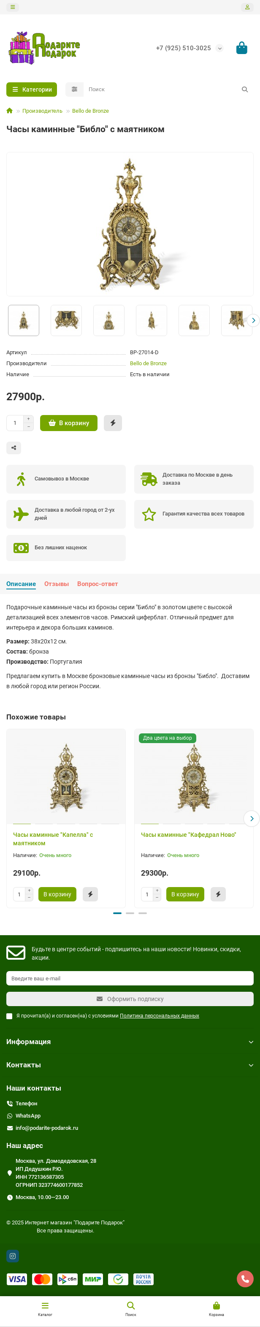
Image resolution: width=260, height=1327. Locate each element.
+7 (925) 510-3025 (183, 48)
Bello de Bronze (90, 111)
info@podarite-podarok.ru (47, 1128)
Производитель (42, 111)
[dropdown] (12, 7)
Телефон (26, 1103)
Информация (130, 1041)
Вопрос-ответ (97, 584)
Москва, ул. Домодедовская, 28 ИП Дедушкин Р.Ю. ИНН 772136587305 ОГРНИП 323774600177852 (56, 1173)
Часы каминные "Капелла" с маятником (53, 839)
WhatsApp (28, 1116)
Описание (21, 584)
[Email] (130, 978)
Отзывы (56, 584)
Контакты (130, 1065)
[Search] (169, 89)
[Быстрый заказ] (113, 423)
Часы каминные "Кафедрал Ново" (188, 834)
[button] (253, 320)
